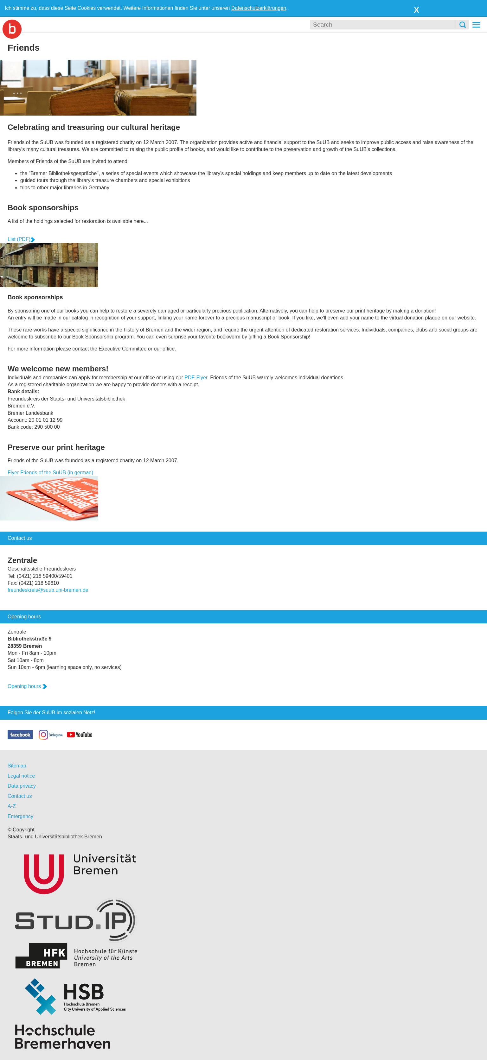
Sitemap (17, 765)
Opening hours (27, 686)
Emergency (20, 816)
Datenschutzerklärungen (258, 8)
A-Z (12, 806)
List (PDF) (21, 239)
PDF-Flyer (195, 377)
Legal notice (21, 776)
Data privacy (22, 786)
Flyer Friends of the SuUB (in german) (50, 472)
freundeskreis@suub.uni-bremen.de (48, 590)
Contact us (20, 796)
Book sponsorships (43, 207)
